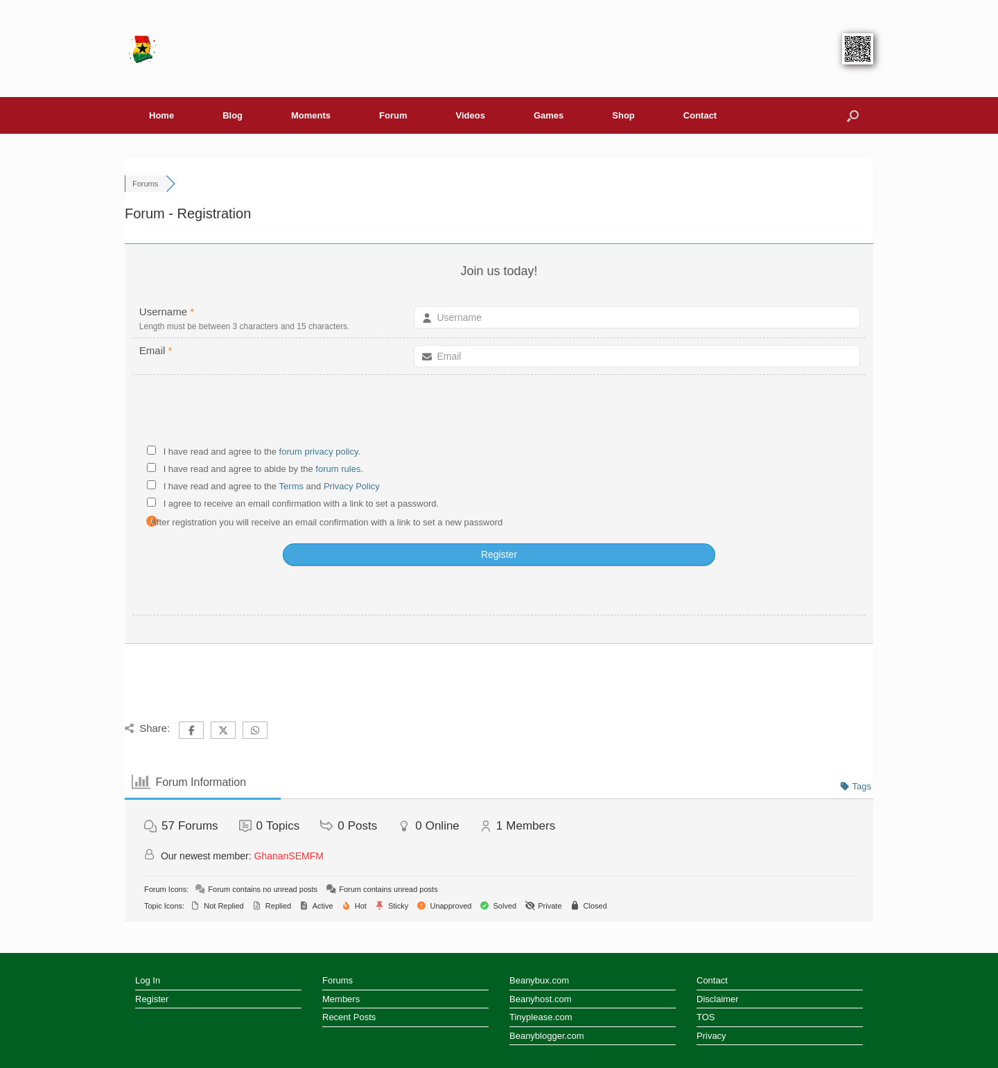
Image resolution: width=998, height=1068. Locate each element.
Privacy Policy (352, 486)
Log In (147, 980)
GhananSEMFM (289, 855)
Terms (292, 486)
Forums (337, 980)
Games (548, 115)
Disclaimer (718, 999)
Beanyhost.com (540, 999)
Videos (470, 115)
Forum (393, 115)
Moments (311, 115)
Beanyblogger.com (546, 1036)
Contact (700, 115)
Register (151, 999)
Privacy (711, 1036)
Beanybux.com (539, 980)
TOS (706, 1017)
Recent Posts (349, 1017)
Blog (232, 115)
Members (341, 999)
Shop (623, 115)
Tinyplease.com (540, 1017)
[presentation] (499, 412)
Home (161, 115)
